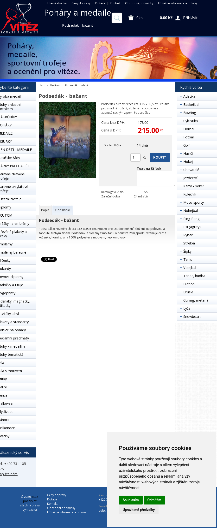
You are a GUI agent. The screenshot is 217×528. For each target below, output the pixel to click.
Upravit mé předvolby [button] (139, 510)
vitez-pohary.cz (31, 499)
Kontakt (115, 3)
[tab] (45, 210)
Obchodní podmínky (139, 3)
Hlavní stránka (57, 3)
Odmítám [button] (154, 500)
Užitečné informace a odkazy (178, 3)
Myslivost (55, 85)
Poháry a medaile (77, 12)
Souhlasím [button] (131, 500)
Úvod (42, 85)
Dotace (100, 3)
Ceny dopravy (80, 3)
